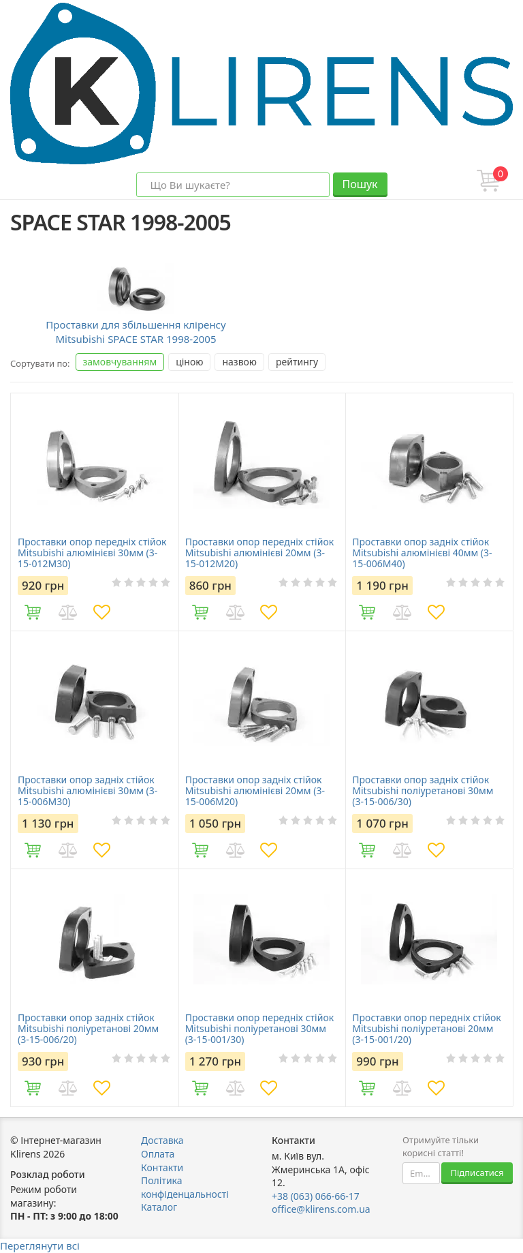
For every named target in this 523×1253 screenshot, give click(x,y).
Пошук (359, 184)
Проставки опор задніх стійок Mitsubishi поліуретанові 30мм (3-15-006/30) (422, 790)
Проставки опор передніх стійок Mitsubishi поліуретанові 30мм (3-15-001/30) (259, 1028)
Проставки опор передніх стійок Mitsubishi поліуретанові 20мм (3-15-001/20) (426, 1028)
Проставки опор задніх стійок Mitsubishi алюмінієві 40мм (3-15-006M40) (422, 553)
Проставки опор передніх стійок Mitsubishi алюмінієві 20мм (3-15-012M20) (259, 553)
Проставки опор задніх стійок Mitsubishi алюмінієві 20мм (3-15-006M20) (255, 790)
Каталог (159, 1207)
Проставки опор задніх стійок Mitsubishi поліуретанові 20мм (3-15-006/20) (88, 1028)
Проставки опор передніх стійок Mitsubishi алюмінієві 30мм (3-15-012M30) (92, 553)
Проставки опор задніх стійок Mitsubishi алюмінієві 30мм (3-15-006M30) (87, 790)
